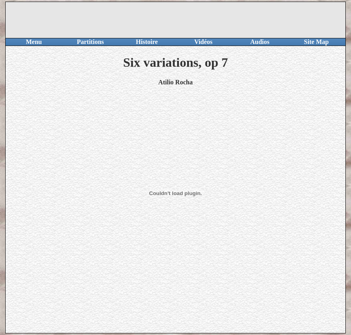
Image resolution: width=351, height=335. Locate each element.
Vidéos (203, 41)
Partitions (90, 41)
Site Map (316, 41)
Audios (259, 41)
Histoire (147, 41)
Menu (34, 41)
